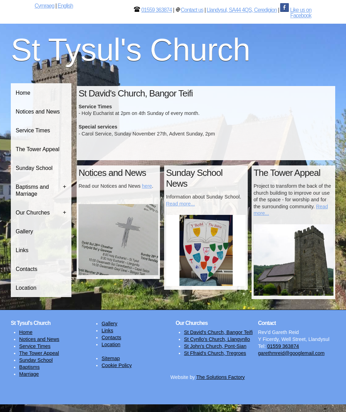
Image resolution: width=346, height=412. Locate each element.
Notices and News (38, 112)
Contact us (192, 10)
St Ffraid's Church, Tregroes (215, 353)
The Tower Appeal (38, 149)
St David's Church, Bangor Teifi (218, 332)
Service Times (33, 130)
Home (23, 93)
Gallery (24, 231)
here (147, 186)
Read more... (180, 204)
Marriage (29, 374)
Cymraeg (44, 6)
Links (22, 250)
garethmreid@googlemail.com (291, 353)
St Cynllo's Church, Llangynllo (217, 339)
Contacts (26, 269)
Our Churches (33, 213)
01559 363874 (156, 10)
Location (26, 288)
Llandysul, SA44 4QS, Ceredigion (242, 10)
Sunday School (34, 168)
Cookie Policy (116, 365)
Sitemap (110, 358)
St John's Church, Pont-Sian (215, 346)
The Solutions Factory (220, 377)
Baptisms (29, 367)
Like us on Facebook (301, 12)
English (65, 6)
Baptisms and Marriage (32, 190)
